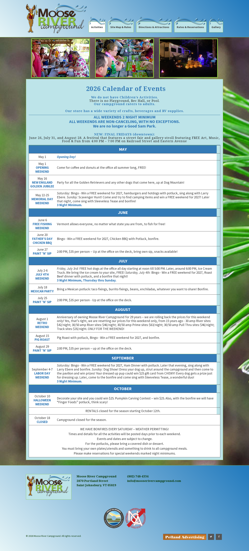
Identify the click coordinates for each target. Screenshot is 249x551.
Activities (97, 27)
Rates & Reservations (190, 27)
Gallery (216, 27)
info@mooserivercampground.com (154, 481)
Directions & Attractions (154, 27)
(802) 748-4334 (138, 476)
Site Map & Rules (120, 27)
